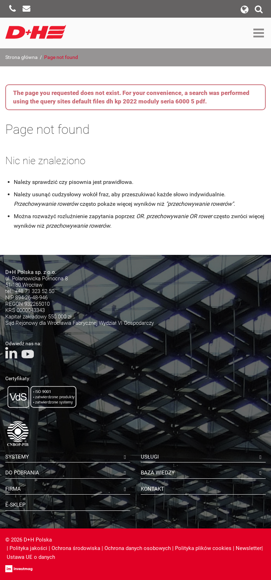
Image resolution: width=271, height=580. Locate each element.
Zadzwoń (12, 9)
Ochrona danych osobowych (137, 548)
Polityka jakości (28, 548)
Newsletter (248, 548)
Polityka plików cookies (203, 548)
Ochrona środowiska (76, 548)
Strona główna (21, 57)
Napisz (26, 9)
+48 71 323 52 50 (34, 291)
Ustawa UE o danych (31, 557)
